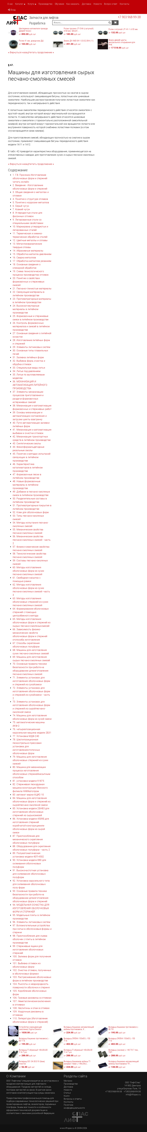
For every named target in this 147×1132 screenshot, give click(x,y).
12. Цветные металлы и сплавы (30, 240)
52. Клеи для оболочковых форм (31, 512)
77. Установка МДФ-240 (26, 736)
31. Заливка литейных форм (28, 357)
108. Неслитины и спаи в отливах (31, 1008)
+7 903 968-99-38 (129, 17)
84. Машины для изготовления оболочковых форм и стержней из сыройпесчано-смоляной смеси (31, 801)
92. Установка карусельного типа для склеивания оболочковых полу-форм (31, 884)
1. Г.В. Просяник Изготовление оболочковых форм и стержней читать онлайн (30, 178)
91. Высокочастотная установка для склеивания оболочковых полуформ (31, 874)
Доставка (86, 4)
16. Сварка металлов (24, 257)
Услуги (31, 4)
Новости (97, 4)
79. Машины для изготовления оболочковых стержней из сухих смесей (30, 760)
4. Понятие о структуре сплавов (30, 199)
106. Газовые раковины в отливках (32, 997)
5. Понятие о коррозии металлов (31, 202)
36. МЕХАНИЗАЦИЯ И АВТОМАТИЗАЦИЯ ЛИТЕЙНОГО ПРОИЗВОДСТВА (30, 385)
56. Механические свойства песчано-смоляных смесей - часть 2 (32, 540)
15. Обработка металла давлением (32, 254)
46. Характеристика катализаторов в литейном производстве (28, 467)
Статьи (67, 1093)
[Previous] (18, 52)
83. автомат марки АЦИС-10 (28, 794)
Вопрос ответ (110, 4)
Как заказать (73, 4)
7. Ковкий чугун (21, 209)
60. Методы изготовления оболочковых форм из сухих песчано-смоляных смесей (28, 571)
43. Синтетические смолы (27, 443)
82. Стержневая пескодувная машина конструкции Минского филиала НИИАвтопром (30, 788)
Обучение (59, 4)
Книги (67, 1096)
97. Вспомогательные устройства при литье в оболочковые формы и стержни (32, 929)
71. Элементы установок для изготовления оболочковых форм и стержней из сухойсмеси (31, 681)
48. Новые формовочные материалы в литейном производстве (26, 485)
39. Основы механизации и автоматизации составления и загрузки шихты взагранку (30, 416)
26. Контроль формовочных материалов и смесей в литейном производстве (31, 326)
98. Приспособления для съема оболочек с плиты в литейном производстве (30, 939)
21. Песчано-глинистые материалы (32, 288)
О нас (10, 4)
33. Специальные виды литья (29, 367)
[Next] (41, 52)
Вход (11, 9)
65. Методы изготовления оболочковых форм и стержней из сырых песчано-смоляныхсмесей (31, 622)
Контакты (124, 4)
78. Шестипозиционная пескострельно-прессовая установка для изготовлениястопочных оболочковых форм (27, 746)
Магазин (68, 1081)
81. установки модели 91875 (28, 781)
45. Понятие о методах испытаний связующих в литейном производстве (31, 457)
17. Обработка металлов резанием (32, 261)
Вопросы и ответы (73, 1099)
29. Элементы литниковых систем (31, 347)
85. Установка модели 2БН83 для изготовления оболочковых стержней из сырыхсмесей (31, 812)
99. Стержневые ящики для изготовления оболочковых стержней (28, 949)
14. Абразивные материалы (28, 250)
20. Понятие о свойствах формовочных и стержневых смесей (28, 281)
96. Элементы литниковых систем (31, 922)
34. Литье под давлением (26, 371)
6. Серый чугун (21, 206)
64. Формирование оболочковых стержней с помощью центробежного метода (31, 612)
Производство (45, 4)
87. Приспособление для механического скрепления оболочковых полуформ (28, 839)
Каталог (19, 4)
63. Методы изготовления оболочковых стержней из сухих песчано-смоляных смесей (30, 602)
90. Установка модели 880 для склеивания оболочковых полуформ (29, 863)
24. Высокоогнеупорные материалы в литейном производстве (26, 309)
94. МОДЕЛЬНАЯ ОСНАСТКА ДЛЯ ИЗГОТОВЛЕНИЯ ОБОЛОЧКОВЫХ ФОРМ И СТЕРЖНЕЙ (31, 908)
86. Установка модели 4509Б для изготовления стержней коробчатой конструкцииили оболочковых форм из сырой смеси (31, 825)
